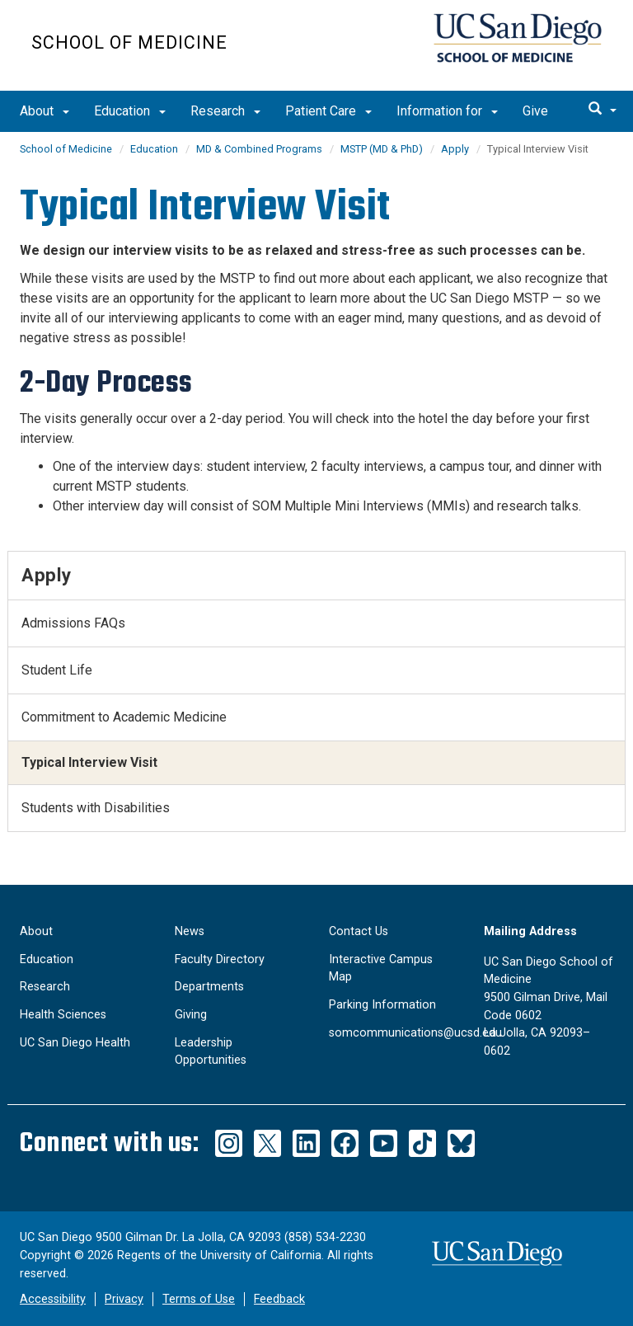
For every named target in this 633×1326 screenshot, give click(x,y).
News (189, 931)
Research (225, 111)
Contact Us (358, 931)
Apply (455, 149)
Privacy (124, 1299)
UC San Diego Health (75, 1043)
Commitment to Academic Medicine (124, 717)
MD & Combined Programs (259, 149)
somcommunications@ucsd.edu (415, 1033)
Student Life (56, 670)
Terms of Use (198, 1299)
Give (535, 111)
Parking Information (382, 1005)
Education (130, 111)
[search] (602, 110)
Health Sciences (63, 1015)
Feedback (279, 1299)
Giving (191, 1015)
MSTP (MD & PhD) (381, 149)
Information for (447, 111)
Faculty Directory (220, 959)
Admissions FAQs (73, 623)
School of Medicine (129, 42)
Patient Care (328, 111)
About (44, 111)
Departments (209, 987)
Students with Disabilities (95, 808)
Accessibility (53, 1299)
